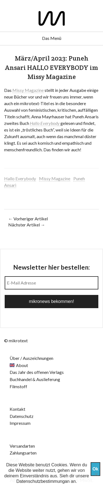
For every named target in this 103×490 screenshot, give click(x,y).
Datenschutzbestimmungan (43, 481)
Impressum (20, 423)
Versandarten (22, 445)
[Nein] (96, 474)
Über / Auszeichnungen (31, 358)
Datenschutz (22, 416)
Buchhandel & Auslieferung (35, 379)
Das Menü (51, 38)
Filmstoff (18, 386)
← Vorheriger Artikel (28, 218)
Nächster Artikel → (26, 224)
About (22, 365)
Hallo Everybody (45, 123)
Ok (95, 469)
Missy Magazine (28, 90)
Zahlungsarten (23, 452)
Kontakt (17, 409)
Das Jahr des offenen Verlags (37, 372)
